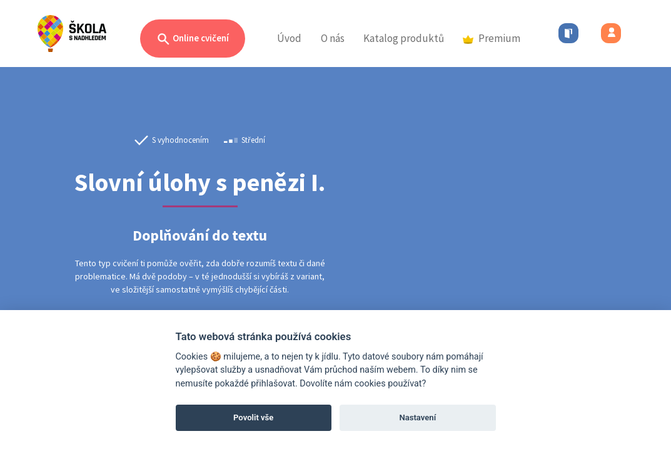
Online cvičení (192, 39)
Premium (491, 38)
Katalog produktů (403, 38)
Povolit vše (253, 417)
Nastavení (417, 417)
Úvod (289, 38)
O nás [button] (333, 38)
